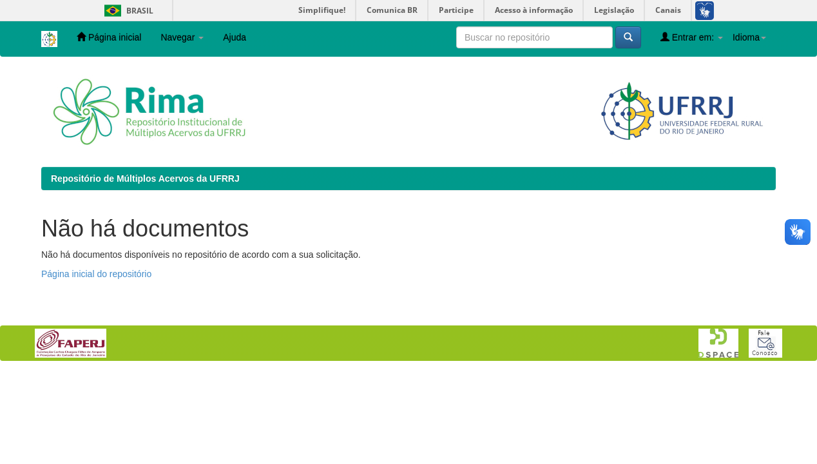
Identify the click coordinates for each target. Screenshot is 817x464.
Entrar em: (691, 37)
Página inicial (109, 37)
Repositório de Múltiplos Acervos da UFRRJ (145, 178)
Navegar (182, 37)
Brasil (126, 10)
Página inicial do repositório (96, 274)
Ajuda (234, 37)
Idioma (749, 37)
